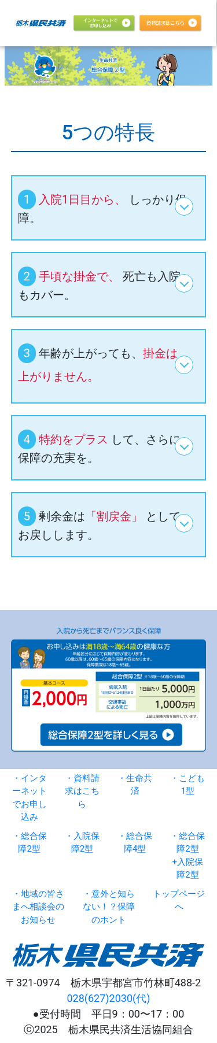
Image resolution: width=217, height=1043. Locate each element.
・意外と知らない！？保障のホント (109, 907)
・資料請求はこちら (82, 791)
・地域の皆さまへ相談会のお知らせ (38, 907)
